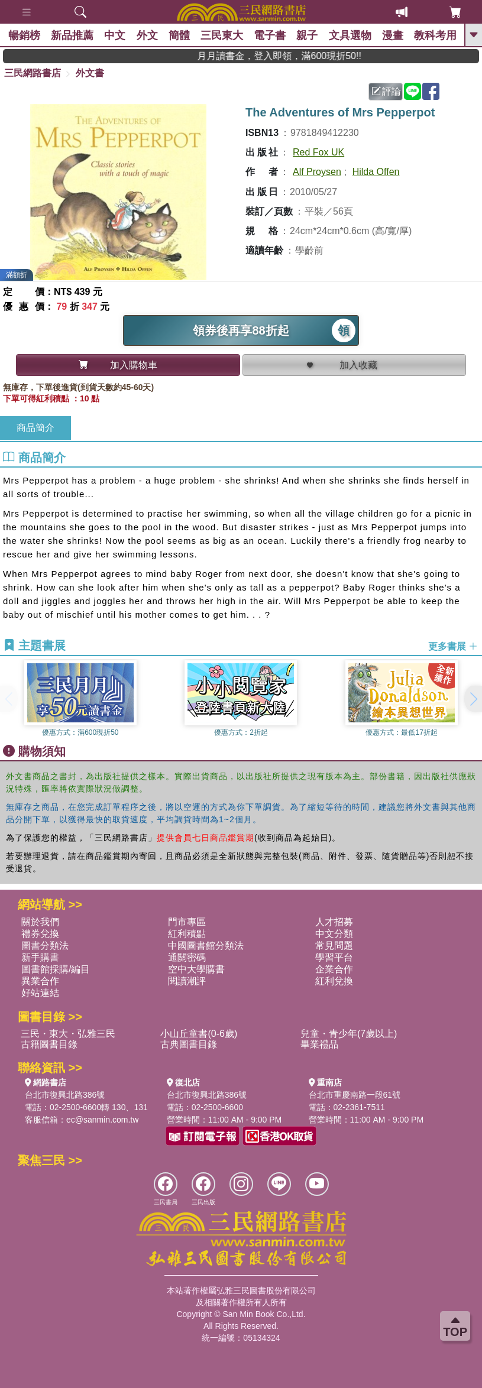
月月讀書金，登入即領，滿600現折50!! (299, 56)
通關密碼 (187, 957)
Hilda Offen (376, 172)
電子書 (277, 35)
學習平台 (334, 957)
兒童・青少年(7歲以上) (348, 1034)
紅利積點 (187, 934)
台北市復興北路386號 (65, 1095)
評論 (386, 91)
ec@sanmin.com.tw (102, 1119)
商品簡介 (35, 428)
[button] (473, 699)
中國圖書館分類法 (206, 946)
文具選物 (359, 35)
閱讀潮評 (187, 981)
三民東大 (227, 35)
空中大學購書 (196, 969)
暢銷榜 (25, 35)
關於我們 (40, 922)
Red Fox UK (318, 152)
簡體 (184, 35)
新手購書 (40, 957)
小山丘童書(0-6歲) (198, 1034)
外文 (150, 35)
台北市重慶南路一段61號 (355, 1095)
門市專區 (187, 922)
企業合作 (334, 969)
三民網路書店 (32, 73)
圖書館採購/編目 (55, 969)
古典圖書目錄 (188, 1044)
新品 (74, 35)
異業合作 (40, 981)
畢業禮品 (319, 1044)
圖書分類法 (45, 946)
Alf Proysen (317, 172)
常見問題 (334, 946)
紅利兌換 (334, 981)
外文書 (90, 73)
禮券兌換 (40, 934)
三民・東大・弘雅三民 (68, 1034)
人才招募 (334, 922)
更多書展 (453, 646)
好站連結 (40, 993)
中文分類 (334, 934)
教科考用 (446, 35)
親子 (315, 35)
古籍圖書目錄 (49, 1044)
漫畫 (402, 35)
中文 (117, 35)
